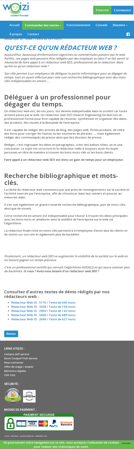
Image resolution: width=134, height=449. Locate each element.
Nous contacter (13, 362)
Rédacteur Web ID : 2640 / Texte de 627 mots (43, 319)
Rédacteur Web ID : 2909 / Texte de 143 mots (43, 311)
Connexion (122, 10)
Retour (11, 333)
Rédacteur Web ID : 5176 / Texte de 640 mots (43, 302)
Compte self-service (16, 354)
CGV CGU (9, 375)
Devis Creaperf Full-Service (21, 358)
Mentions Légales (15, 371)
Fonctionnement (78, 25)
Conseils (101, 25)
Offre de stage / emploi (18, 366)
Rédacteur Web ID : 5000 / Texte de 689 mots (43, 315)
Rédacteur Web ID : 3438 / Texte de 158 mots (43, 307)
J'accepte (126, 443)
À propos (15, 34)
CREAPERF (38, 436)
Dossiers (120, 25)
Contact (33, 34)
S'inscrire (102, 10)
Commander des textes (43, 25)
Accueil (14, 25)
